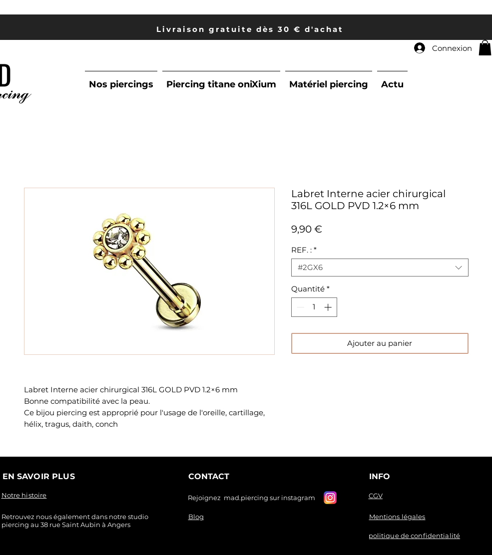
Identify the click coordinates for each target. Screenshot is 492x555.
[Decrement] (299, 307)
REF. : (304, 250)
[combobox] (380, 268)
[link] (485, 47)
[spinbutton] (314, 307)
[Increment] (329, 307)
